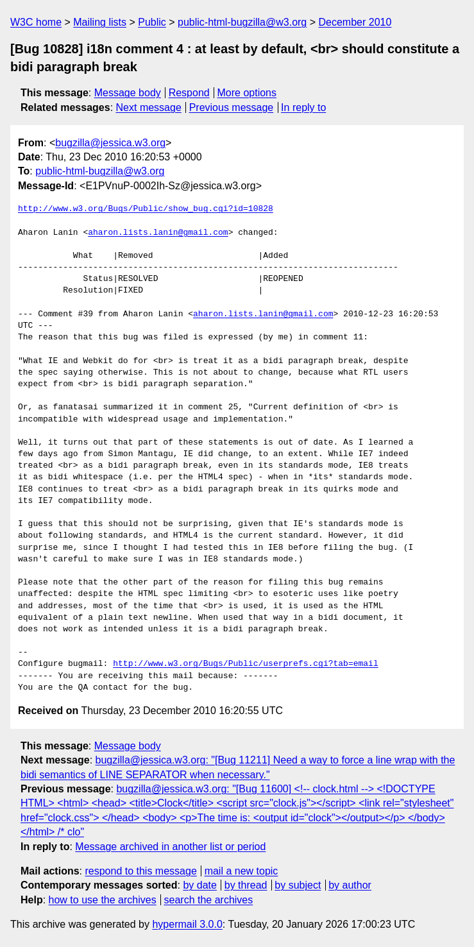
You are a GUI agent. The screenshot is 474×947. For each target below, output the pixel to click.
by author (349, 885)
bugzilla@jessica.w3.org (110, 142)
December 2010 (355, 22)
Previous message (231, 107)
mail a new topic (241, 871)
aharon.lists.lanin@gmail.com (158, 233)
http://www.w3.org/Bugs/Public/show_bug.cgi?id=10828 (145, 209)
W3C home (36, 22)
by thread (245, 885)
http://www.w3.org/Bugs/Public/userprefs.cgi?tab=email (245, 664)
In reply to (303, 107)
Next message (149, 107)
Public (152, 22)
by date (199, 885)
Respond (189, 92)
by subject (298, 885)
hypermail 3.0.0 (187, 924)
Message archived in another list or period (170, 846)
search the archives (208, 899)
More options (247, 92)
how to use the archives (103, 899)
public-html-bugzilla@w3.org (242, 22)
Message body (127, 92)
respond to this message (140, 871)
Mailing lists (99, 22)
